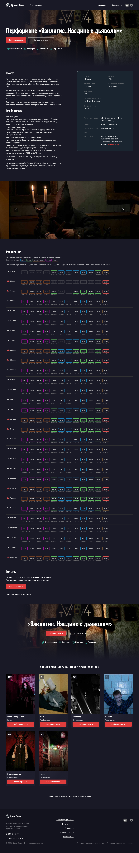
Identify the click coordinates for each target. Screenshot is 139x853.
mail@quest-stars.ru (14, 838)
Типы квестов (68, 824)
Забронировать (16, 40)
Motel (42, 774)
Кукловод (77, 717)
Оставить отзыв (41, 40)
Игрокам (102, 5)
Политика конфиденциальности (90, 843)
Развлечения (14, 49)
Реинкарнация (14, 774)
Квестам (115, 5)
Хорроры (29, 49)
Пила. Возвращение (16, 717)
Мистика (42, 49)
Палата (108, 717)
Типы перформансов (65, 820)
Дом (42, 717)
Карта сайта (68, 837)
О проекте (69, 828)
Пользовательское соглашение (120, 843)
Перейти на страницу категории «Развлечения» (69, 796)
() (115, 144)
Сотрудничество (66, 832)
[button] (16, 210)
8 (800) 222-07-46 (109, 125)
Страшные (56, 49)
